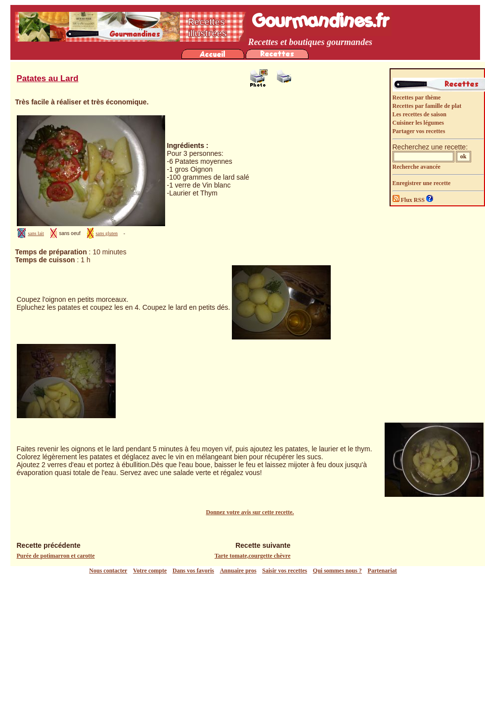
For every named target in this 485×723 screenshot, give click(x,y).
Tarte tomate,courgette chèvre (253, 555)
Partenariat (382, 570)
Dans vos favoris (193, 570)
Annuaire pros (238, 570)
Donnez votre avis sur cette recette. (250, 512)
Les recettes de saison (419, 114)
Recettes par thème (417, 97)
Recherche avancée (417, 166)
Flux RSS (409, 199)
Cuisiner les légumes (418, 122)
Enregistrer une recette (422, 183)
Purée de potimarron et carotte (56, 555)
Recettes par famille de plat (427, 105)
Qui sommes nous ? (337, 570)
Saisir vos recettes (284, 570)
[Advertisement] (245, 648)
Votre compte (150, 570)
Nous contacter (108, 570)
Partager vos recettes (419, 131)
